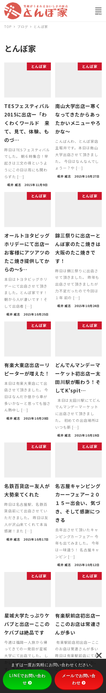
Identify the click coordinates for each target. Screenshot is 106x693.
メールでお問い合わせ (79, 679)
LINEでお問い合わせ (27, 679)
